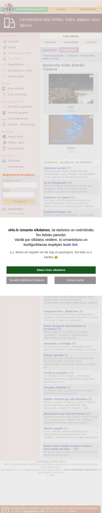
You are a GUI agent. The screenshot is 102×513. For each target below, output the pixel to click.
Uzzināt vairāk (75, 280)
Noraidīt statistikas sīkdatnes (26, 280)
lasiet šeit (70, 244)
